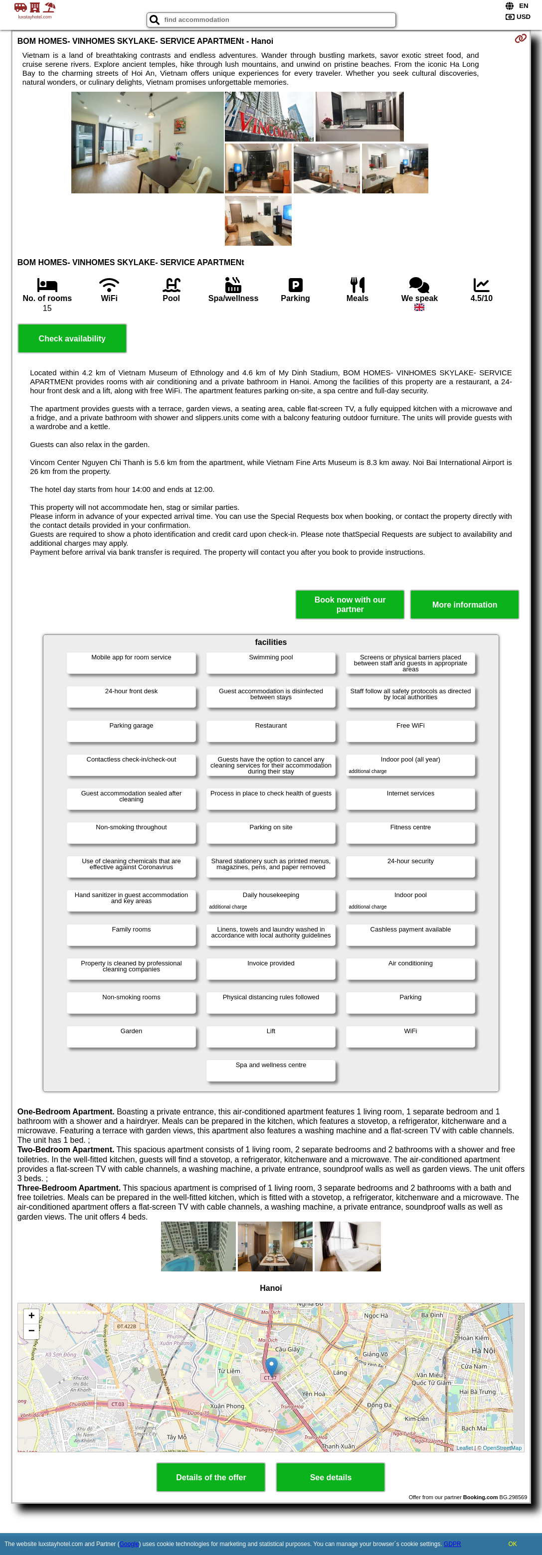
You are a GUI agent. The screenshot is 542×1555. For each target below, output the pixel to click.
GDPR (452, 1544)
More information (465, 605)
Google (129, 1544)
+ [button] (31, 1316)
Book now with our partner (350, 605)
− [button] (31, 1331)
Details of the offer (211, 1477)
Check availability (72, 338)
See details (331, 1477)
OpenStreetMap (502, 1448)
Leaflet (464, 1448)
